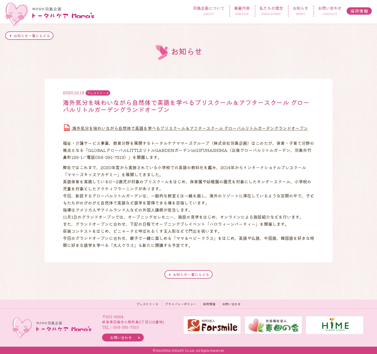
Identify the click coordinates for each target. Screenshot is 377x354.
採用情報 (359, 11)
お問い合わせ (330, 11)
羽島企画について (208, 11)
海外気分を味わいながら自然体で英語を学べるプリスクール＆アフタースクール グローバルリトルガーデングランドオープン (185, 127)
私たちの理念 (271, 11)
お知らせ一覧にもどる (32, 35)
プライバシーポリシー (180, 304)
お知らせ (300, 11)
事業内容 (242, 11)
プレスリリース (147, 304)
